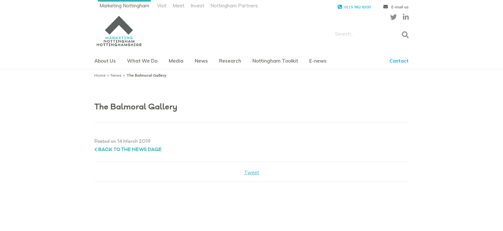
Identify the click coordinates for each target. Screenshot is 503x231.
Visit (161, 6)
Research (230, 61)
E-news (318, 61)
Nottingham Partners (234, 6)
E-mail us (396, 6)
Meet (178, 6)
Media (176, 61)
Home (100, 75)
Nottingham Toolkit (275, 61)
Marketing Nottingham (124, 6)
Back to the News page (128, 150)
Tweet (251, 172)
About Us (105, 61)
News (201, 61)
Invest (197, 6)
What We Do (142, 61)
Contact (399, 61)
